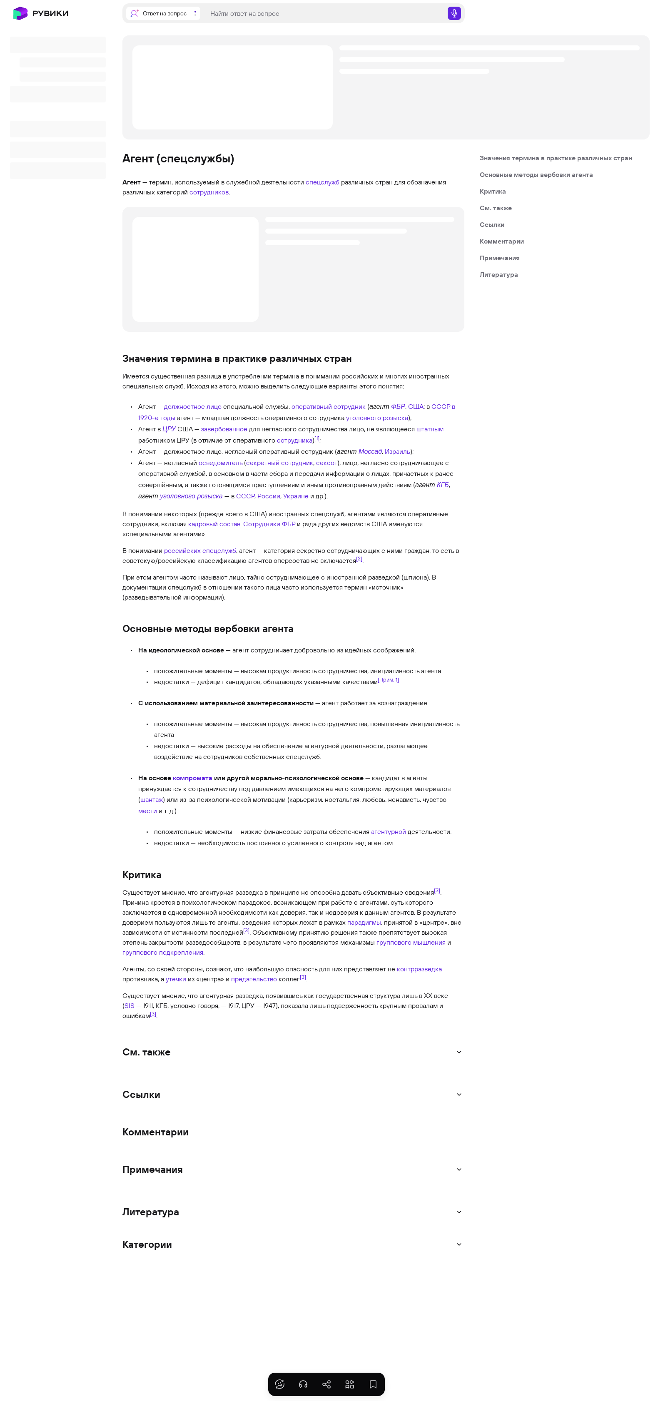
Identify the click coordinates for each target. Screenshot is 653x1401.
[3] (437, 890)
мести (147, 810)
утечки (176, 979)
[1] (316, 438)
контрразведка (419, 969)
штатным (430, 429)
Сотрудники (261, 524)
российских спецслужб (200, 550)
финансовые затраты (295, 831)
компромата (192, 778)
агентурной (388, 831)
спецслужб (322, 182)
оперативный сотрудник (329, 406)
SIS (130, 1005)
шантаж (151, 799)
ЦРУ (169, 429)
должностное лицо (193, 406)
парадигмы (364, 922)
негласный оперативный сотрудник (278, 451)
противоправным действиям (368, 484)
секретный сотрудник (279, 462)
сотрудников (209, 192)
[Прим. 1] (388, 679)
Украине (296, 496)
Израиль (397, 451)
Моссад (370, 451)
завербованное (224, 429)
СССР (245, 496)
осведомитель (220, 462)
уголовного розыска (377, 417)
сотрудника (294, 440)
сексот (326, 462)
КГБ (443, 484)
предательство (254, 979)
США (416, 406)
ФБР (398, 406)
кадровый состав (214, 524)
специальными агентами (164, 534)
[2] (359, 558)
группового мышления (411, 942)
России (268, 496)
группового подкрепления (162, 952)
